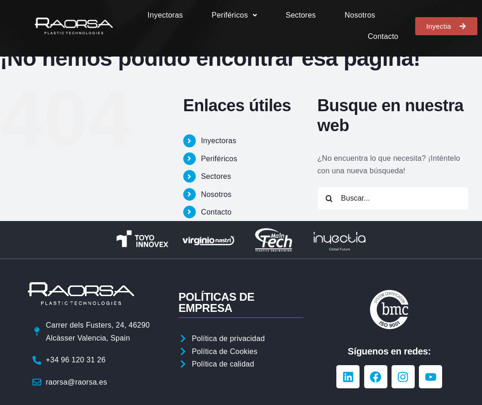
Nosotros (360, 15)
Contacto (383, 36)
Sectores (301, 15)
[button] (234, 15)
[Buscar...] (393, 198)
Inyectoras (165, 15)
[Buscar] (329, 198)
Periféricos (234, 15)
